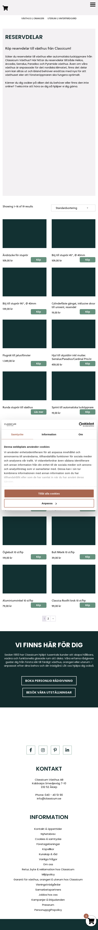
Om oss (48, 864)
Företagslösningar (48, 844)
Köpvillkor (48, 849)
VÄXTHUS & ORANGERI (32, 18)
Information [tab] (49, 434)
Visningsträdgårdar (48, 884)
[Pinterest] (55, 750)
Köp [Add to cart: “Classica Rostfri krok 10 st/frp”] (87, 605)
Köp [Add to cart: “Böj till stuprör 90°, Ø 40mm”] (38, 311)
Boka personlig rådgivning (49, 680)
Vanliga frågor (48, 859)
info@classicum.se (49, 798)
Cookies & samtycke (48, 839)
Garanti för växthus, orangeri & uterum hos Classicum (48, 879)
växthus (41, 56)
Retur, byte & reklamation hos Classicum (48, 869)
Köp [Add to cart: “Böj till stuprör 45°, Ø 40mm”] (87, 259)
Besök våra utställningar (49, 692)
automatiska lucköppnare (69, 56)
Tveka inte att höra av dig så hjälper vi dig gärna (46, 86)
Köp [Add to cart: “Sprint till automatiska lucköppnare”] (87, 412)
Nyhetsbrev (48, 834)
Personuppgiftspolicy (48, 910)
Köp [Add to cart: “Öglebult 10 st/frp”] (38, 557)
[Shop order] (73, 208)
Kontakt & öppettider (48, 829)
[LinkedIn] (67, 750)
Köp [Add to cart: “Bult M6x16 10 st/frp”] (87, 557)
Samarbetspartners (48, 889)
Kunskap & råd (48, 854)
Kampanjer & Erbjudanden (48, 900)
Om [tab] (81, 434)
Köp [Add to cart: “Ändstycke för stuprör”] (38, 259)
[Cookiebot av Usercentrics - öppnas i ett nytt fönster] (79, 424)
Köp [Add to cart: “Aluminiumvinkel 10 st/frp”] (38, 605)
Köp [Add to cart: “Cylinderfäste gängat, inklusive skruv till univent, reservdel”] (87, 311)
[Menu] (92, 5)
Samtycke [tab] (17, 434)
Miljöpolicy (48, 874)
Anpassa (49, 503)
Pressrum (48, 905)
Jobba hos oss (48, 894)
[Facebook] (30, 750)
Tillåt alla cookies (49, 493)
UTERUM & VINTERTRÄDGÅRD (62, 18)
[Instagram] (43, 750)
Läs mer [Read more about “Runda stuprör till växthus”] (38, 412)
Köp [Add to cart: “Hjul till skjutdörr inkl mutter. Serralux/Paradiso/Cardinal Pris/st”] (87, 363)
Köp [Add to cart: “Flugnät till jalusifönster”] (38, 363)
